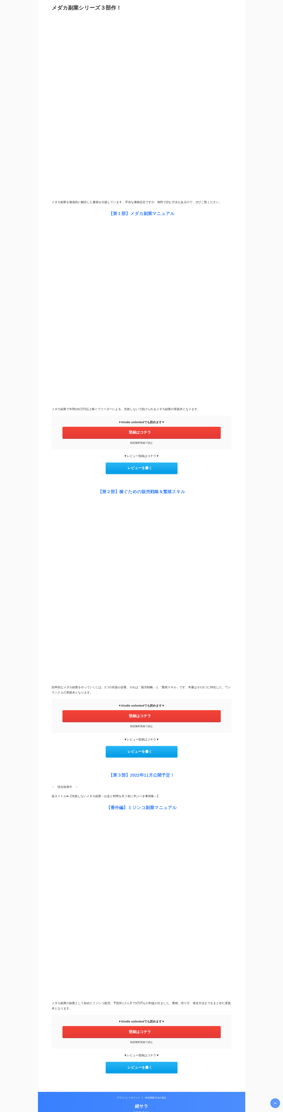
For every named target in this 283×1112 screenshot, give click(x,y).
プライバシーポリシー (128, 1091)
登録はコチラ (140, 432)
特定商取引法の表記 (155, 1091)
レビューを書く (140, 466)
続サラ (141, 1100)
